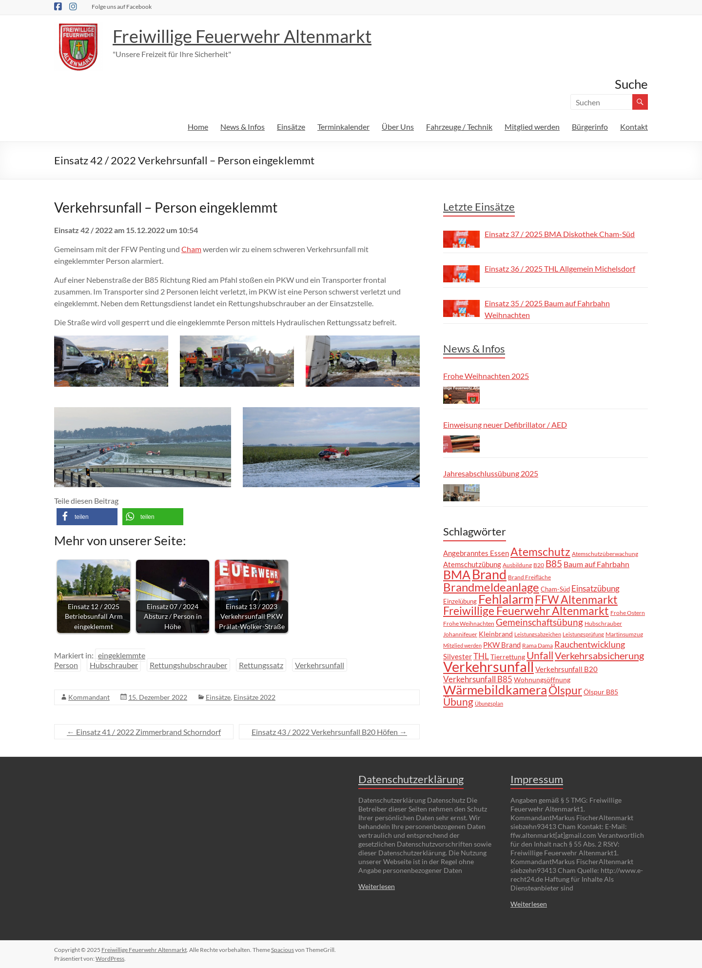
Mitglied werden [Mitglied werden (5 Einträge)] (462, 645)
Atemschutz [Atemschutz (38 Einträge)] (540, 551)
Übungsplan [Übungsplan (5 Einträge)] (489, 703)
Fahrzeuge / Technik (459, 126)
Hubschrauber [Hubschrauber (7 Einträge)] (603, 623)
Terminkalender (343, 126)
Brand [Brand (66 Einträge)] (489, 574)
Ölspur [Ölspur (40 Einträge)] (565, 690)
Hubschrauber (114, 665)
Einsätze (291, 126)
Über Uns (398, 126)
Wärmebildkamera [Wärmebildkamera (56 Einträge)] (495, 689)
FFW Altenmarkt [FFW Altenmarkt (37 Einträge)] (576, 599)
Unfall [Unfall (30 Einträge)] (539, 655)
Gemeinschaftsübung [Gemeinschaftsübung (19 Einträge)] (539, 622)
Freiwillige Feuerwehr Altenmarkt (242, 36)
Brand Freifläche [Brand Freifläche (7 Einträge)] (529, 577)
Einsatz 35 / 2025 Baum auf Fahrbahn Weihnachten (547, 308)
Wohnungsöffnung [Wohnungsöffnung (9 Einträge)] (542, 679)
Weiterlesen (376, 886)
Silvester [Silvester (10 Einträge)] (457, 656)
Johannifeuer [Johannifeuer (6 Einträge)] (460, 634)
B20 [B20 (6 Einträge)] (538, 564)
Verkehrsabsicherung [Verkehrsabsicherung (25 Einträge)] (599, 655)
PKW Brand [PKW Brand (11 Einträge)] (502, 644)
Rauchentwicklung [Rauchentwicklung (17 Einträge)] (589, 644)
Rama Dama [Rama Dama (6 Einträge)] (537, 645)
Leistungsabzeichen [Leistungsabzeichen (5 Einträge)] (537, 634)
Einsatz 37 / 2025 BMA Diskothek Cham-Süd (560, 233)
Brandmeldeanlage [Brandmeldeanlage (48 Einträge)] (491, 587)
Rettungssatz (261, 665)
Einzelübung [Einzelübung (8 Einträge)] (460, 601)
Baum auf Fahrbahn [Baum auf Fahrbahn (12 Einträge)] (596, 564)
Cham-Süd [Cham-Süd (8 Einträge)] (555, 589)
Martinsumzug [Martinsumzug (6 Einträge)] (624, 634)
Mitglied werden (532, 126)
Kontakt (634, 126)
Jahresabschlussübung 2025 (490, 473)
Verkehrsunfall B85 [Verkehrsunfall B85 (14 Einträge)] (477, 679)
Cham (191, 249)
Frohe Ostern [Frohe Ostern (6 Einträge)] (627, 612)
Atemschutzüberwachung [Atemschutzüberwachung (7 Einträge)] (605, 553)
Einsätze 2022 (254, 697)
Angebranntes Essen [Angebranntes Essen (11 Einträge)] (476, 553)
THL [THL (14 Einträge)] (481, 656)
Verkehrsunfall (319, 665)
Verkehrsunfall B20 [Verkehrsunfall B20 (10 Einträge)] (566, 669)
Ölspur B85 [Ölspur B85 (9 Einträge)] (601, 692)
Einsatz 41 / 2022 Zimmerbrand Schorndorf (144, 731)
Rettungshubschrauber (188, 665)
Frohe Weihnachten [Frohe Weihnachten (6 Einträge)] (468, 623)
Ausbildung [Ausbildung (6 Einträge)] (517, 564)
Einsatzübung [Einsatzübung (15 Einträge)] (595, 588)
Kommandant (89, 697)
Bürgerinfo (590, 126)
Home (198, 126)
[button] (87, 516)
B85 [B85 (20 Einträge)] (554, 563)
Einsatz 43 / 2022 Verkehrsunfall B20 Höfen (329, 731)
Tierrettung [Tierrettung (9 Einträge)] (507, 656)
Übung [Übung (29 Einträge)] (458, 701)
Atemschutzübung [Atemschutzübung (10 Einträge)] (472, 564)
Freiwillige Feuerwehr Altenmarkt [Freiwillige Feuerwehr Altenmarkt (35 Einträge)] (526, 610)
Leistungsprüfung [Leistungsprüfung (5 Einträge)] (583, 634)
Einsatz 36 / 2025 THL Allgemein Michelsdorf (560, 268)
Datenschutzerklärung (411, 779)
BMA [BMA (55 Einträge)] (456, 574)
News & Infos (242, 126)
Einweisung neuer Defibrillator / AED (505, 424)
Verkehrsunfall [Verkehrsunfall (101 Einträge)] (488, 666)
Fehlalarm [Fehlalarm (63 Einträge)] (505, 599)
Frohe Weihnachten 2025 (486, 375)
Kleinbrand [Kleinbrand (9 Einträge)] (496, 634)
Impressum (536, 779)
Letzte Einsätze (479, 206)
